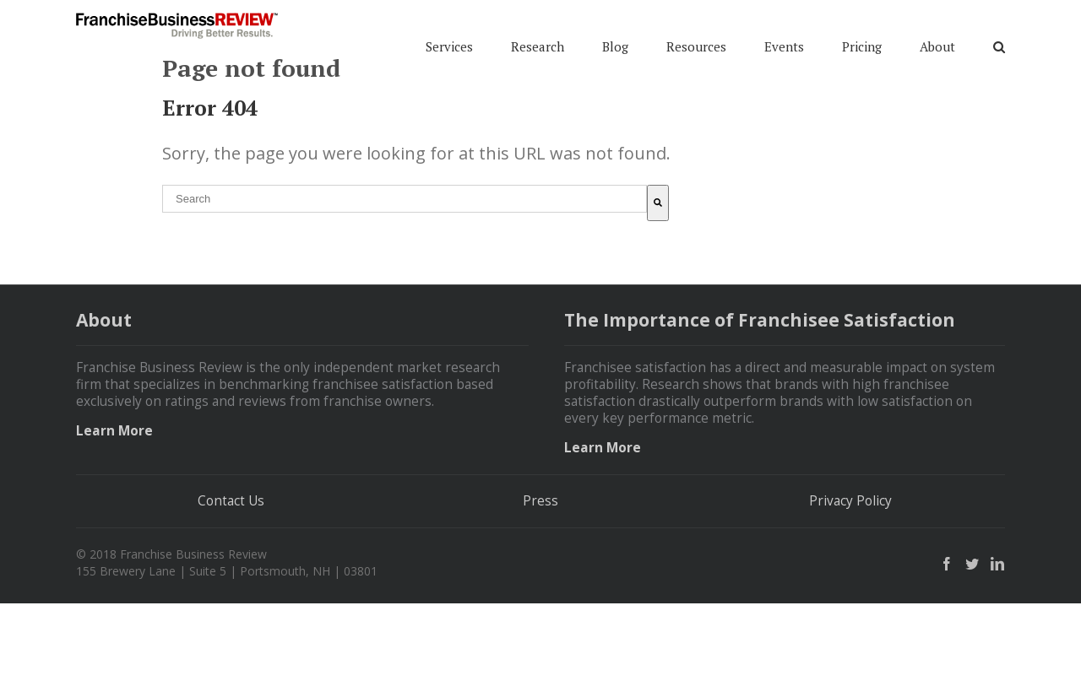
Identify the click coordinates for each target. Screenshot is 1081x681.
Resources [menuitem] (696, 37)
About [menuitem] (937, 37)
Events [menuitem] (784, 37)
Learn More (114, 508)
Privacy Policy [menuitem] (850, 578)
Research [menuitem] (537, 37)
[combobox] (404, 276)
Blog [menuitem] (615, 37)
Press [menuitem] (540, 578)
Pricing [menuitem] (862, 37)
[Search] (658, 280)
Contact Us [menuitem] (231, 578)
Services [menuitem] (449, 37)
